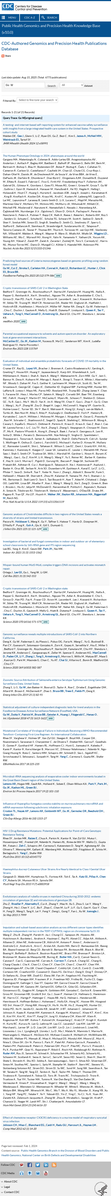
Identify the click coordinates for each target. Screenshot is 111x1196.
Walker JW (54, 494)
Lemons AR (9, 784)
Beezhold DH (95, 811)
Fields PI (80, 691)
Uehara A (8, 314)
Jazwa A (81, 136)
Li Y (22, 656)
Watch (30, 1175)
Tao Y (100, 310)
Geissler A (53, 714)
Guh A (29, 525)
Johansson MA (84, 494)
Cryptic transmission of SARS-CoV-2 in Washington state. (35, 588)
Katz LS (63, 268)
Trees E (69, 691)
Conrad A (52, 268)
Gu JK (24, 341)
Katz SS (83, 877)
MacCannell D (32, 314)
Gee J (20, 136)
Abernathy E (32, 904)
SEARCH (52, 17)
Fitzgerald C (78, 714)
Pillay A (93, 877)
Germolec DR (78, 811)
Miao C (23, 1125)
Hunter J (93, 268)
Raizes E (32, 838)
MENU (12, 17)
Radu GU (61, 1125)
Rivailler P (17, 904)
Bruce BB (12, 272)
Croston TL (9, 811)
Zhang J (29, 656)
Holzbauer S (22, 521)
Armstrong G (52, 656)
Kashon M (35, 341)
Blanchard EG (36, 1125)
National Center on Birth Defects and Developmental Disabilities (59, 1155)
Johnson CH (10, 1125)
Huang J (64, 714)
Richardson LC (77, 268)
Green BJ (31, 787)
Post (45, 1166)
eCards (39, 1175)
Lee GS (18, 572)
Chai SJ (63, 660)
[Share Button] (6, 56)
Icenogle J (92, 911)
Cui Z (14, 268)
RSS (54, 1166)
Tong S (19, 314)
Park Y (92, 784)
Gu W (6, 268)
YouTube (48, 1175)
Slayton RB (68, 494)
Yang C (64, 757)
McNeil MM (94, 136)
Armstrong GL (50, 314)
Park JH (47, 549)
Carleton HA (38, 268)
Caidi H (50, 1125)
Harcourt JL (75, 1125)
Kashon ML (17, 787)
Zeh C (22, 846)
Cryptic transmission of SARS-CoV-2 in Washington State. (35, 288)
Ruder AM (9, 1053)
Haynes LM (89, 1125)
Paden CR (12, 656)
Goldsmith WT (53, 811)
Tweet (38, 1166)
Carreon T (60, 961)
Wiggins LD (100, 233)
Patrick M (27, 714)
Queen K (91, 310)
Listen (21, 1175)
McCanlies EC (11, 341)
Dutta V (15, 714)
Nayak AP (23, 811)
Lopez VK (31, 368)
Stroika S (24, 268)
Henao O (92, 714)
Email (21, 1166)
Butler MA (66, 957)
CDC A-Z (29, 17)
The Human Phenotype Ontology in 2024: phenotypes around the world (43, 156)
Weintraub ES (11, 140)
